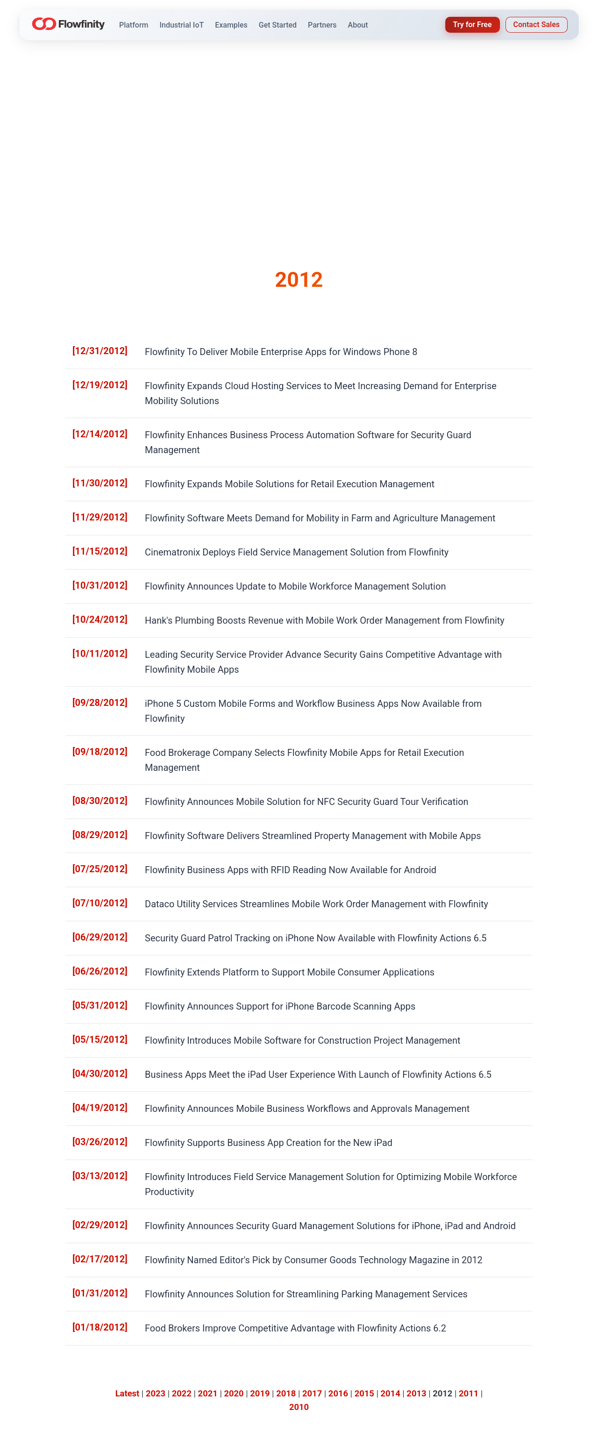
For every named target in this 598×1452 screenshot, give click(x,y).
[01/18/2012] (94, 1157)
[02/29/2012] (94, 1064)
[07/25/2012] (94, 753)
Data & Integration (419, 1398)
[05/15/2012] (94, 908)
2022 (182, 1223)
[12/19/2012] (94, 380)
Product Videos (265, 1387)
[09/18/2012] (94, 659)
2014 (390, 1223)
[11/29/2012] (94, 473)
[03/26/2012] (94, 1002)
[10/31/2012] (94, 535)
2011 (468, 1223)
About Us (483, 1354)
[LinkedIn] (72, 1409)
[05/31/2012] (94, 878)
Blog (327, 1376)
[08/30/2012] (94, 691)
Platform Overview (270, 1354)
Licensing (256, 1398)
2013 (416, 1223)
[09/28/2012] (94, 629)
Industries (335, 1354)
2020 (233, 1223)
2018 (286, 1223)
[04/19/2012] (94, 971)
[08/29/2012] (94, 722)
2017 (312, 1223)
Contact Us (486, 1387)
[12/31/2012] (94, 349)
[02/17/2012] (94, 1095)
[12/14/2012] (94, 411)
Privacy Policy (515, 1439)
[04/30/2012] (94, 940)
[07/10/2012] (94, 784)
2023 (155, 1223)
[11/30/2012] (94, 442)
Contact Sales (536, 24)
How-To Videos (414, 1376)
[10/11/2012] (94, 597)
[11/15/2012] (94, 504)
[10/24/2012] (94, 566)
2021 (208, 1223)
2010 (299, 1236)
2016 (338, 1223)
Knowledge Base (417, 1354)
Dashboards (260, 1376)
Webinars (405, 1364)
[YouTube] (91, 1409)
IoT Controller (412, 1387)
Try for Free (472, 24)
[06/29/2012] (94, 815)
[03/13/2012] (94, 1033)
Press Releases (493, 1364)
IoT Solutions (262, 1364)
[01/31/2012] (94, 1126)
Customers (337, 1364)
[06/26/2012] (94, 846)
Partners (482, 1376)
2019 (260, 1223)
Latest (127, 1223)
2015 (364, 1223)
